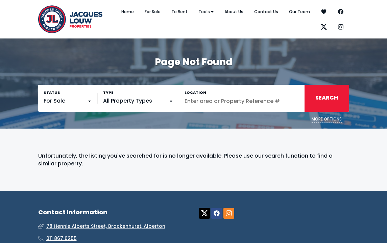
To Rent (179, 12)
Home (127, 12)
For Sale (153, 12)
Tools (206, 11)
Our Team (299, 12)
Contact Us (266, 12)
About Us (233, 12)
